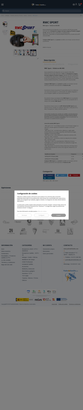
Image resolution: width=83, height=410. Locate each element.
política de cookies (41, 211)
